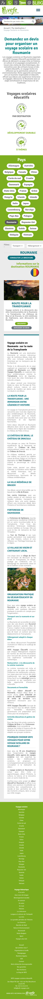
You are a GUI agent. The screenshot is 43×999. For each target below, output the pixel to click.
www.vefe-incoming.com (21, 993)
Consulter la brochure (21, 258)
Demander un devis (21, 328)
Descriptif (21, 324)
